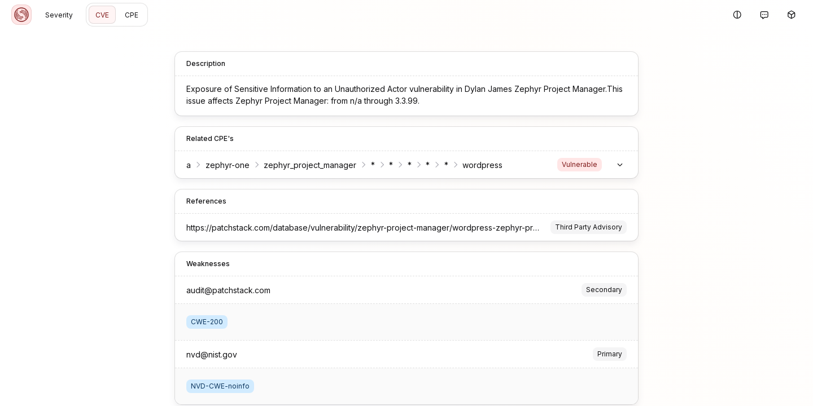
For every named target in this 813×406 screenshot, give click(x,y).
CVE (102, 15)
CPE (131, 15)
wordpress (482, 165)
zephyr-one (228, 165)
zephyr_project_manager (310, 165)
